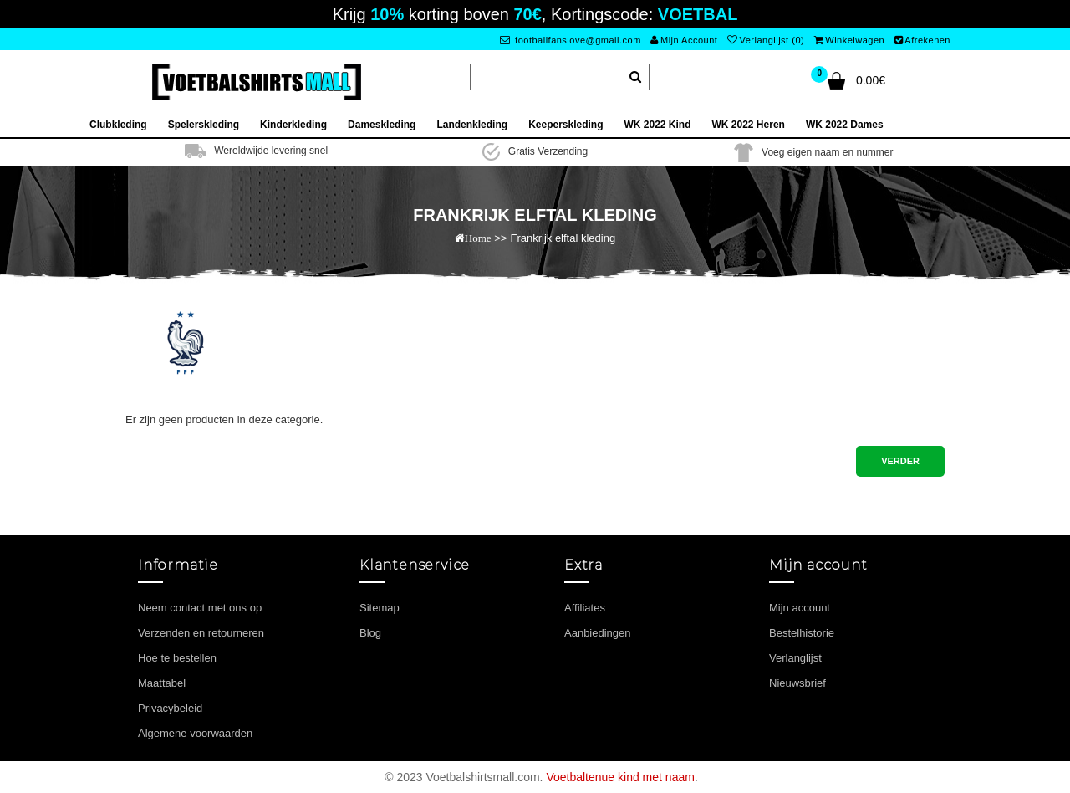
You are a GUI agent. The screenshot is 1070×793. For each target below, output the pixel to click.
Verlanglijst (795, 658)
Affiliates (584, 607)
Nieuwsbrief (797, 683)
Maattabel (162, 683)
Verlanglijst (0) (765, 40)
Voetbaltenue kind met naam (620, 777)
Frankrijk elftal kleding (562, 238)
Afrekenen (922, 40)
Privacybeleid (170, 708)
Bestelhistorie (801, 633)
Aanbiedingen (597, 633)
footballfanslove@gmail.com (570, 40)
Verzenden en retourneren (201, 633)
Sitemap (379, 607)
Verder (900, 461)
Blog (370, 633)
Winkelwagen (849, 40)
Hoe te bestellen (177, 658)
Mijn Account (683, 40)
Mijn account (799, 607)
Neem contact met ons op (200, 607)
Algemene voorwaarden (195, 733)
